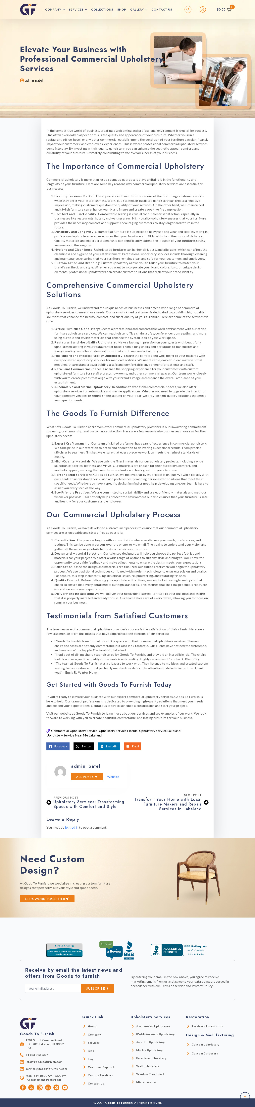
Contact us (99, 705)
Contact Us (162, 9)
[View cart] (224, 9)
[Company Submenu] (65, 9)
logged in (71, 827)
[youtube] (65, 1087)
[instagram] (40, 1087)
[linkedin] (48, 1087)
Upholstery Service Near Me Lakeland (74, 735)
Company (53, 9)
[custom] (56, 1087)
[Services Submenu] (87, 9)
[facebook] (23, 1087)
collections (102, 9)
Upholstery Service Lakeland (160, 730)
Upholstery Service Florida (118, 730)
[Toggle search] (187, 9)
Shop (121, 9)
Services (76, 9)
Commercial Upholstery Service (74, 730)
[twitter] (31, 1087)
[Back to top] (245, 1097)
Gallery (137, 9)
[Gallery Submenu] (147, 9)
